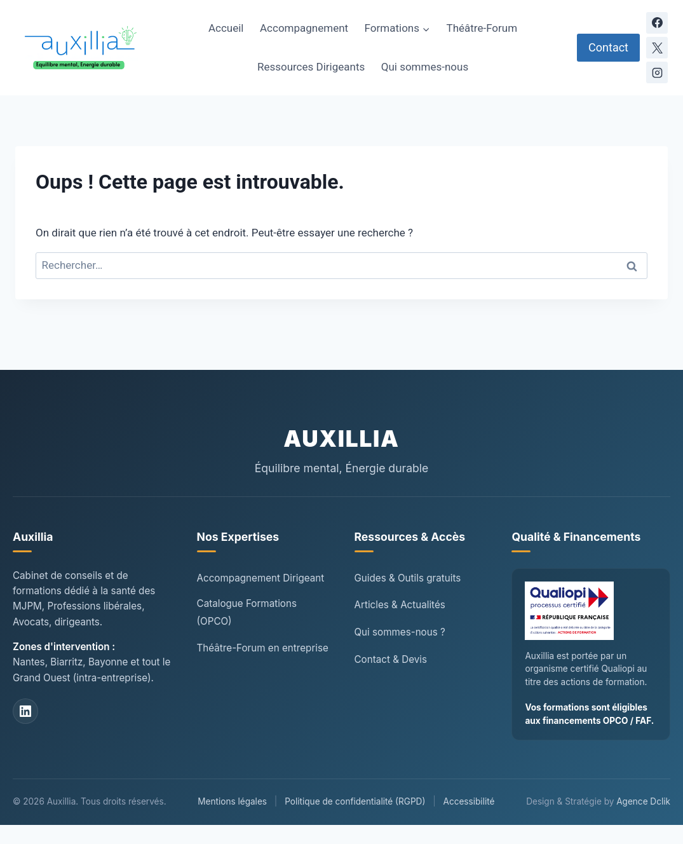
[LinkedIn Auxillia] (25, 711)
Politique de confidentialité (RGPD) (355, 801)
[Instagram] (657, 72)
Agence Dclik (643, 801)
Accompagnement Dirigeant (261, 578)
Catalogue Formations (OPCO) (247, 612)
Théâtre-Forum (482, 28)
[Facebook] (657, 23)
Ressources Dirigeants (311, 66)
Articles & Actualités (400, 605)
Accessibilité (469, 801)
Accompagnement (304, 28)
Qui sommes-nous (424, 66)
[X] (657, 47)
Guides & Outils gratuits (408, 578)
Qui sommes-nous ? (400, 632)
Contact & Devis (391, 659)
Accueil (226, 28)
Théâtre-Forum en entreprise (262, 648)
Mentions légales (232, 801)
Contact (608, 47)
